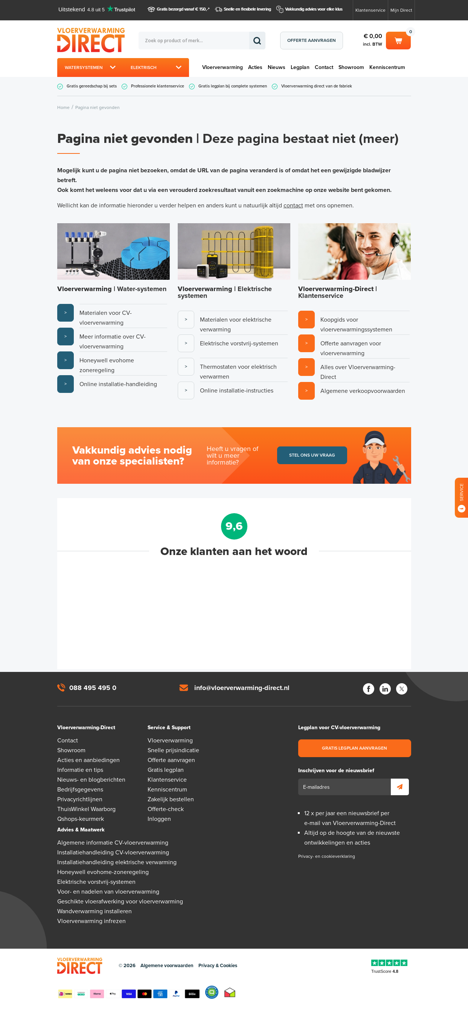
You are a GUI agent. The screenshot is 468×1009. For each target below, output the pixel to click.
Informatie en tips (80, 770)
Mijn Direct (401, 10)
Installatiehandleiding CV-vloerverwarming (113, 852)
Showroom (351, 67)
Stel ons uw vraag (312, 455)
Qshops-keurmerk (80, 819)
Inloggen (159, 819)
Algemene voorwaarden (167, 966)
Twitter (401, 689)
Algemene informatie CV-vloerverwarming (112, 842)
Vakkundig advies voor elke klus (314, 9)
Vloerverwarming (222, 67)
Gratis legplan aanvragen (354, 748)
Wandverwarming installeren (94, 911)
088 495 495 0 (92, 688)
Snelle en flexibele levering (247, 9)
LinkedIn (385, 689)
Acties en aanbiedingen (88, 760)
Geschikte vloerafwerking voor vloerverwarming (120, 901)
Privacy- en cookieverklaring (326, 856)
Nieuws (276, 67)
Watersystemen (84, 67)
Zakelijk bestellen (171, 799)
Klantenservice (370, 10)
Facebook (368, 689)
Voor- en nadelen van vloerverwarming (108, 892)
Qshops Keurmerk (211, 992)
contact (293, 205)
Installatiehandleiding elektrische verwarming (117, 862)
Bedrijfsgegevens (80, 789)
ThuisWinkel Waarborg (86, 809)
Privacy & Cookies (217, 966)
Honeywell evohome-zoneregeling (103, 872)
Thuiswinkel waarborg (229, 992)
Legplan (300, 67)
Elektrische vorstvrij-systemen (96, 882)
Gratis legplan (166, 770)
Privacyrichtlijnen (79, 799)
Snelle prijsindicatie (173, 750)
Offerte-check (166, 809)
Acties (255, 67)
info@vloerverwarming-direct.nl (242, 688)
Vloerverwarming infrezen (91, 921)
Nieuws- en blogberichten (91, 780)
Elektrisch (144, 67)
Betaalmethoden (128, 992)
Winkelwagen (398, 40)
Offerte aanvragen (311, 40)
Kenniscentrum (387, 67)
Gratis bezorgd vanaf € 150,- (182, 9)
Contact (324, 67)
